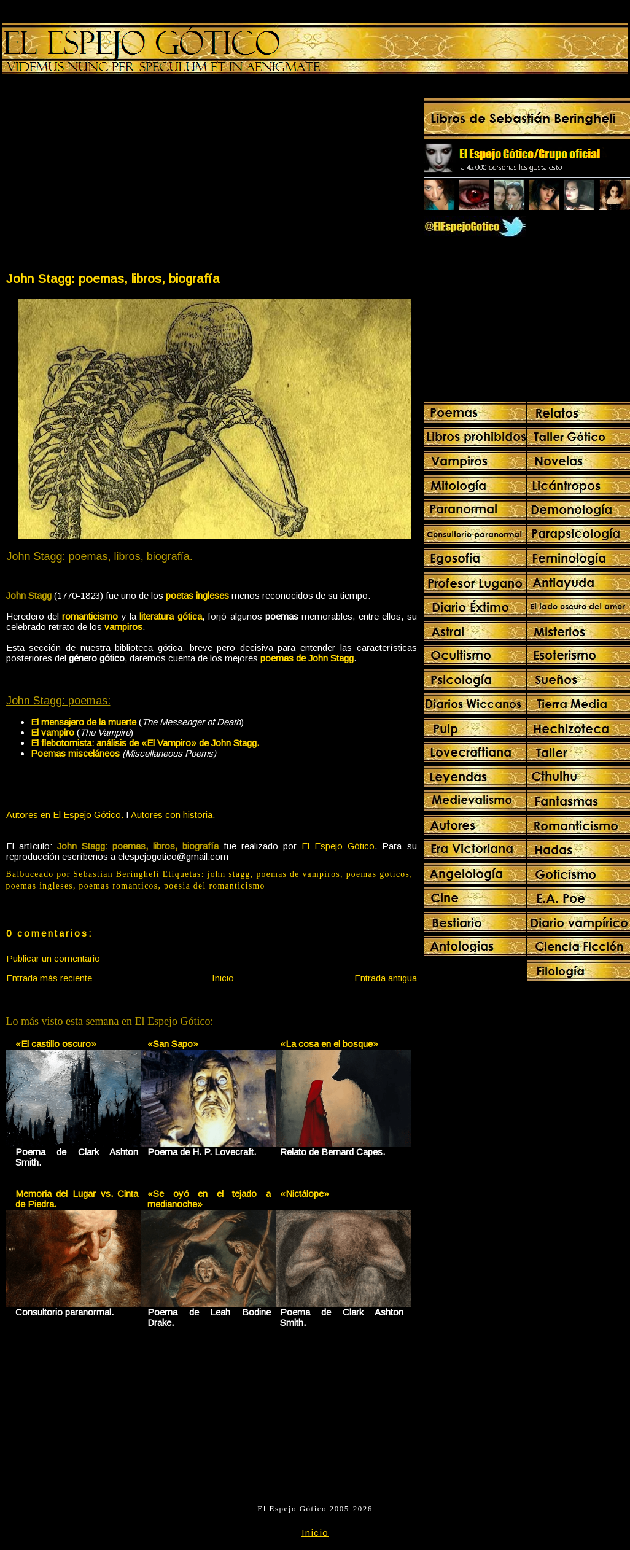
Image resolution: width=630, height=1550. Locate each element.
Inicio (223, 978)
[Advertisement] (108, 176)
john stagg (229, 874)
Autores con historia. (173, 814)
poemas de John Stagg (307, 658)
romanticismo (90, 616)
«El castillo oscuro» (55, 1043)
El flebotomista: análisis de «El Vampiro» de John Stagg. (145, 743)
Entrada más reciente (49, 978)
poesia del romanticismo (214, 885)
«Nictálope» (304, 1193)
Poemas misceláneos (75, 753)
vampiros (123, 626)
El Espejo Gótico (338, 846)
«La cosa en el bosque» (329, 1043)
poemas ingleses (40, 885)
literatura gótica (170, 616)
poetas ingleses (197, 595)
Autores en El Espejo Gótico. (64, 814)
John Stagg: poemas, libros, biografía (113, 278)
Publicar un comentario (53, 958)
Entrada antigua (385, 978)
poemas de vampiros (298, 874)
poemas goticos (378, 874)
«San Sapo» (172, 1043)
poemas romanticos (118, 885)
